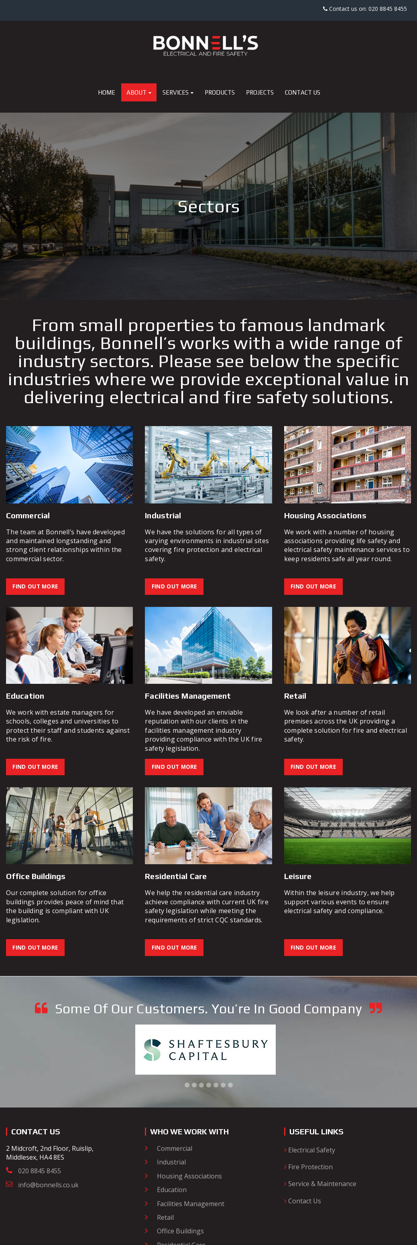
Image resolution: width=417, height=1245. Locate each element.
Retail (165, 1218)
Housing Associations (189, 1177)
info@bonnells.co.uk (48, 1186)
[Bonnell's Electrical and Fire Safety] (208, 44)
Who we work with (191, 1132)
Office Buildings (180, 1232)
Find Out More (36, 586)
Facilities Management (190, 1204)
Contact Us (302, 1202)
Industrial (171, 1163)
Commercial (174, 1149)
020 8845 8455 (39, 1172)
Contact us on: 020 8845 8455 (365, 8)
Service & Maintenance (320, 1185)
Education (172, 1190)
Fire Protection (308, 1168)
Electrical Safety (309, 1151)
